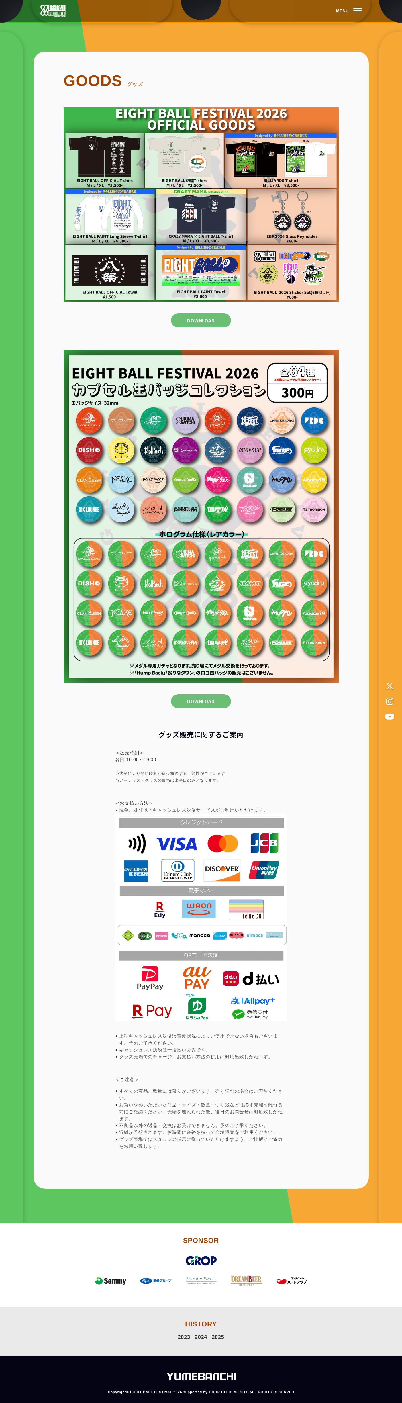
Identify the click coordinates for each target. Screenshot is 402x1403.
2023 (184, 1337)
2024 (201, 1337)
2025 (218, 1337)
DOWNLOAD (201, 321)
